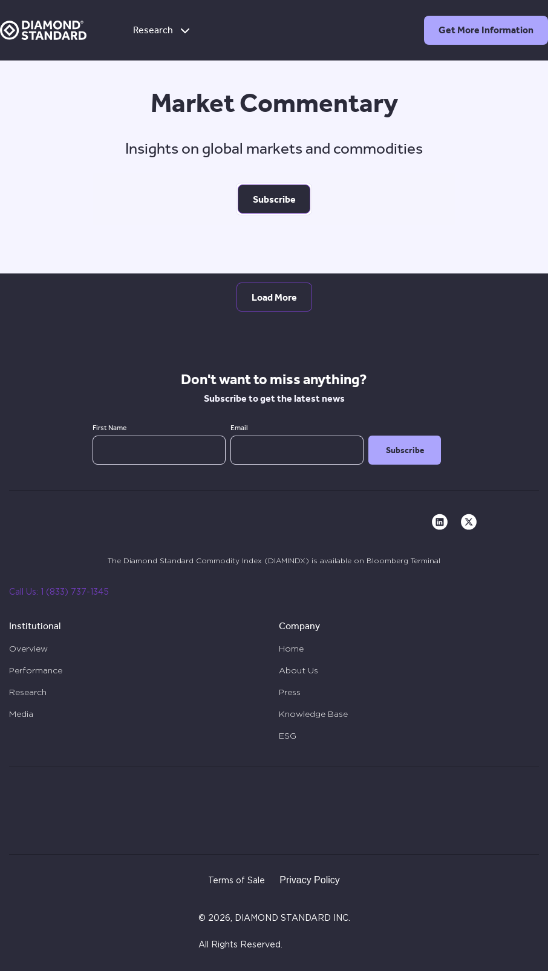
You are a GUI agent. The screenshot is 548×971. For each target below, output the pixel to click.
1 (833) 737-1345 (75, 592)
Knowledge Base (313, 714)
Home (291, 648)
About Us (298, 670)
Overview (28, 648)
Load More (274, 297)
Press (290, 692)
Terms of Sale (236, 880)
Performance (35, 670)
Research (162, 30)
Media (21, 714)
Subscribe (274, 199)
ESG (287, 736)
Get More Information (486, 30)
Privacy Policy (309, 880)
